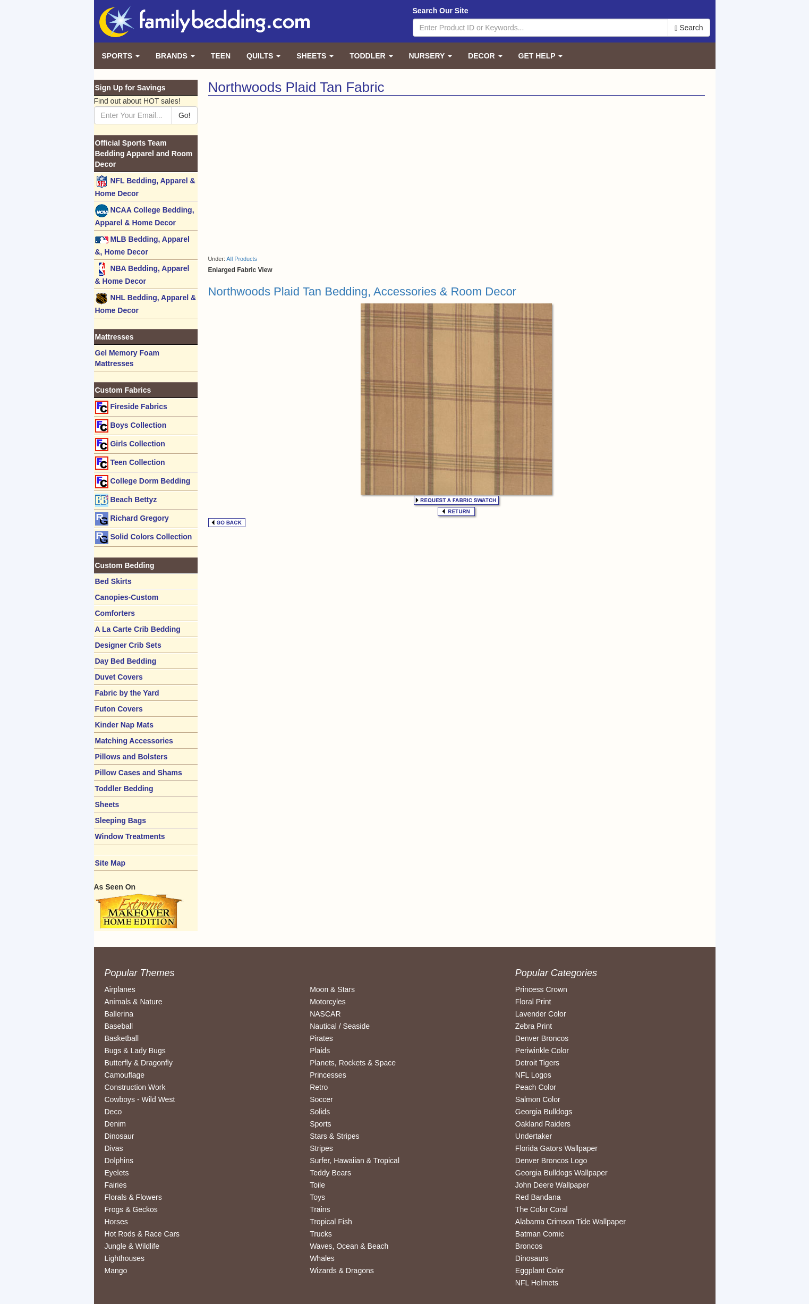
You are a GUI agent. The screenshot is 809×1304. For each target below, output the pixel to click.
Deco (113, 1111)
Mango (116, 1270)
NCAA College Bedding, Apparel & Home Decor (144, 215)
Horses (116, 1221)
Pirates (321, 1038)
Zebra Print (533, 1026)
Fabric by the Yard (127, 693)
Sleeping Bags (120, 820)
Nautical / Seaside (340, 1026)
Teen (221, 56)
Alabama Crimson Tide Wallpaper (570, 1221)
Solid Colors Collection (143, 537)
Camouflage (125, 1075)
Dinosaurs (532, 1258)
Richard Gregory (132, 519)
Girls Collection (130, 444)
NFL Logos (533, 1075)
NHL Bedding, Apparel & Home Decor (146, 303)
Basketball (122, 1038)
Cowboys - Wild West (140, 1099)
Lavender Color (540, 1014)
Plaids (320, 1050)
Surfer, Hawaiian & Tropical (354, 1160)
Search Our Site (441, 10)
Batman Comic (539, 1234)
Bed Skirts (113, 581)
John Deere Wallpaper (552, 1185)
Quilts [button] (263, 56)
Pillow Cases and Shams (138, 772)
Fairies (116, 1185)
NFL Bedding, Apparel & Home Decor (145, 186)
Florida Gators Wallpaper (556, 1148)
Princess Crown (541, 989)
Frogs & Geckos (131, 1209)
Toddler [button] (371, 56)
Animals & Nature (134, 1001)
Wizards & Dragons (342, 1270)
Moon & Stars (332, 989)
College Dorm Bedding (143, 481)
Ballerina (119, 1014)
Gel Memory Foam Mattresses (127, 358)
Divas (114, 1148)
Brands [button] (175, 56)
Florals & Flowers (133, 1197)
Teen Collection (130, 463)
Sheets (107, 804)
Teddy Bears (330, 1172)
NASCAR (325, 1014)
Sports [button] (121, 56)
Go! (184, 115)
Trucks (320, 1234)
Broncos (528, 1246)
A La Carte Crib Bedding (138, 629)
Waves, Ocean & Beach (349, 1246)
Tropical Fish (331, 1221)
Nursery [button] (431, 56)
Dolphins (119, 1160)
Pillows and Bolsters (131, 756)
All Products (241, 259)
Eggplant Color (540, 1270)
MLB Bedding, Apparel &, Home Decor (142, 244)
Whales (322, 1258)
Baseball (119, 1026)
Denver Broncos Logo (551, 1160)
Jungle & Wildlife (132, 1246)
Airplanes (120, 989)
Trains (320, 1209)
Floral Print (533, 1001)
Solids (320, 1111)
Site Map (110, 863)
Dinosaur (119, 1136)
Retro (319, 1087)
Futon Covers (119, 709)
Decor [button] (485, 56)
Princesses (328, 1075)
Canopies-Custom (127, 597)
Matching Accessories (134, 740)
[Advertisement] (328, 175)
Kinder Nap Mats (124, 725)
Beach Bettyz (126, 500)
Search (689, 27)
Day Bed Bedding (126, 661)
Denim (115, 1124)
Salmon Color (537, 1099)
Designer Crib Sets (128, 645)
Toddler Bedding (124, 788)
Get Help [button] (540, 56)
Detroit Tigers (537, 1063)
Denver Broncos (541, 1038)
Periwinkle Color (542, 1050)
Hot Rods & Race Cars (142, 1234)
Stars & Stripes (334, 1136)
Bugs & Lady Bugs (135, 1050)
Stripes (321, 1148)
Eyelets (117, 1172)
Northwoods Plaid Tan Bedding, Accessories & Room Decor (362, 291)
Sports (320, 1124)
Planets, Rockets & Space (353, 1063)
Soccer (321, 1099)
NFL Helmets (536, 1282)
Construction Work (135, 1087)
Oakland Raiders (542, 1124)
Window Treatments (130, 836)
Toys (317, 1197)
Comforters (115, 613)
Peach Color (535, 1087)
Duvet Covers (119, 677)
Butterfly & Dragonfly (139, 1063)
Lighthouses (125, 1258)
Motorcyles (328, 1001)
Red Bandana (538, 1197)
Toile (317, 1185)
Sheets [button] (315, 56)
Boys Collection (131, 426)
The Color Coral (541, 1209)
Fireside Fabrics (131, 407)
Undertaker (533, 1136)
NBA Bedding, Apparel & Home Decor (142, 274)
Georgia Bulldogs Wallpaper (561, 1172)
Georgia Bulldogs (543, 1111)
